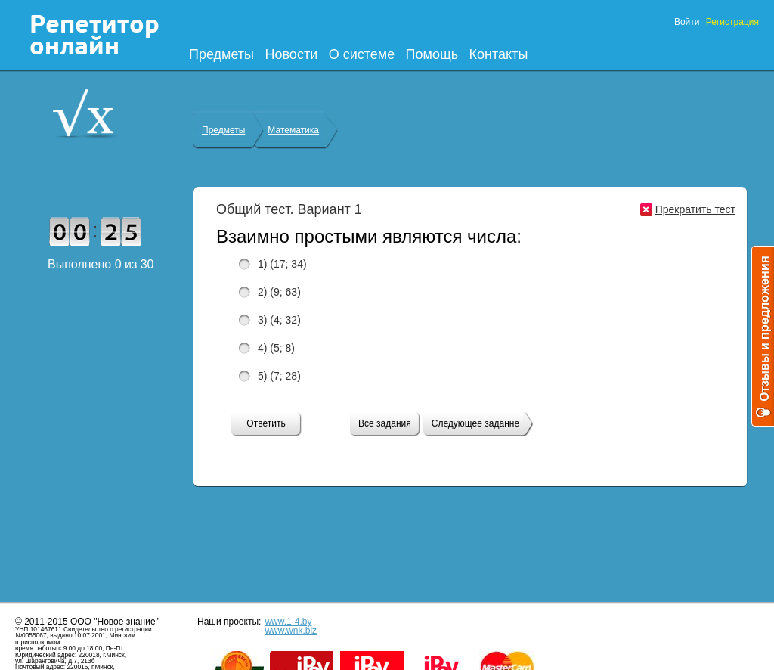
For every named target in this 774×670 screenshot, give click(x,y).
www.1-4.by (288, 621)
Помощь (432, 54)
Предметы (221, 54)
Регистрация (732, 22)
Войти (687, 22)
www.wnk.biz (291, 630)
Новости (291, 54)
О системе (362, 54)
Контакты (498, 54)
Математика (293, 130)
